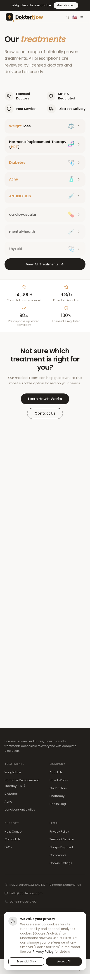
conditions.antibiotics (20, 809)
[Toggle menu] (81, 17)
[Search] (67, 17)
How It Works (59, 780)
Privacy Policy (59, 831)
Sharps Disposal (61, 847)
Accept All (64, 961)
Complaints (58, 855)
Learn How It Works (45, 398)
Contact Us (45, 413)
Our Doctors (58, 788)
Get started (65, 5)
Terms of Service (62, 839)
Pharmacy (57, 796)
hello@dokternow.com (26, 893)
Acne (8, 801)
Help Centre (13, 831)
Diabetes (11, 793)
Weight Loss (13, 772)
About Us (56, 772)
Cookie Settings (61, 863)
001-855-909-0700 (23, 902)
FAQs (8, 847)
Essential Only (26, 961)
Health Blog (58, 804)
